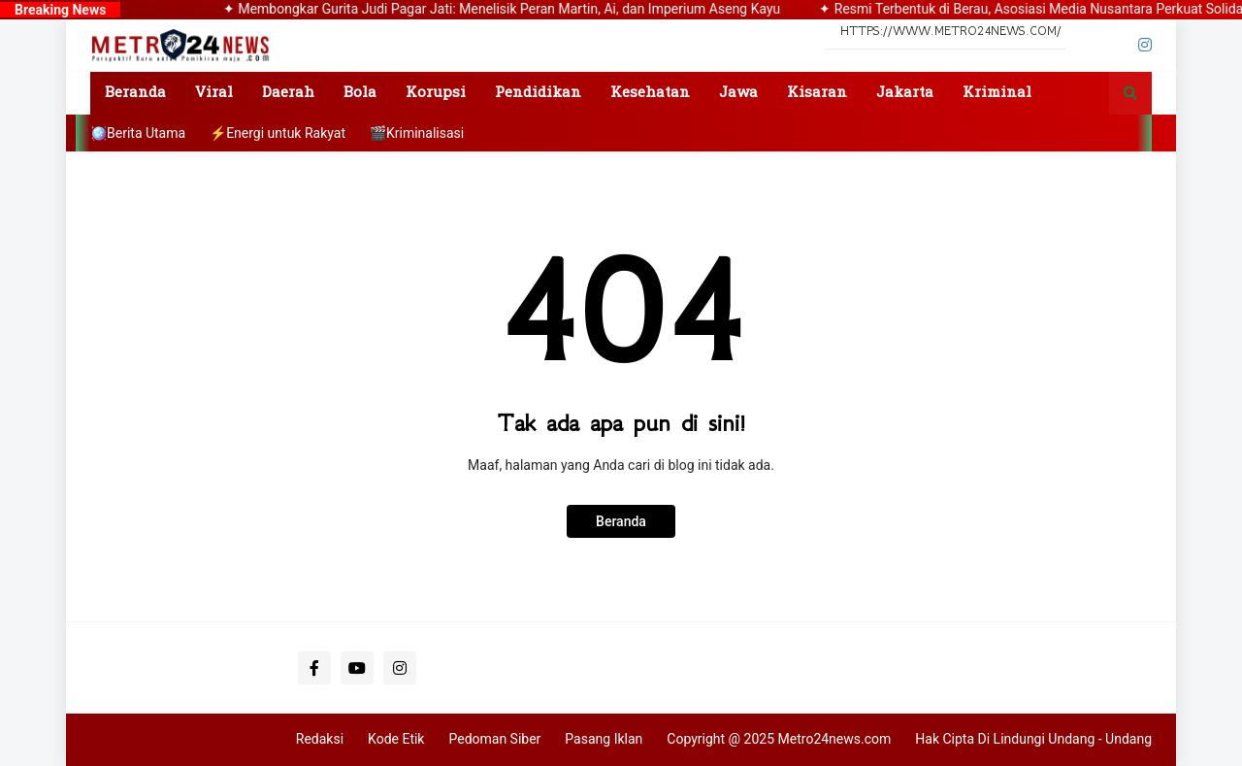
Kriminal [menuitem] (997, 93)
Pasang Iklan (603, 739)
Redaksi (319, 739)
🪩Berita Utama (137, 133)
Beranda (621, 521)
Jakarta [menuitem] (904, 93)
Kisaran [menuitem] (817, 93)
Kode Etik (396, 739)
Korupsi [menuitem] (436, 93)
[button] (1130, 93)
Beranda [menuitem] (135, 93)
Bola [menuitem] (359, 93)
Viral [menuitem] (214, 93)
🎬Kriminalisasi (417, 133)
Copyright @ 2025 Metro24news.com (779, 739)
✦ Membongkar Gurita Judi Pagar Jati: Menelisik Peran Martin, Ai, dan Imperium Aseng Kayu (515, 9)
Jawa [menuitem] (738, 93)
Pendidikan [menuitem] (538, 93)
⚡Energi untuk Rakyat (277, 133)
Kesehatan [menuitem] (650, 93)
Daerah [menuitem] (288, 93)
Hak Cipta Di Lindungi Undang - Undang (1033, 739)
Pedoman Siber (494, 739)
